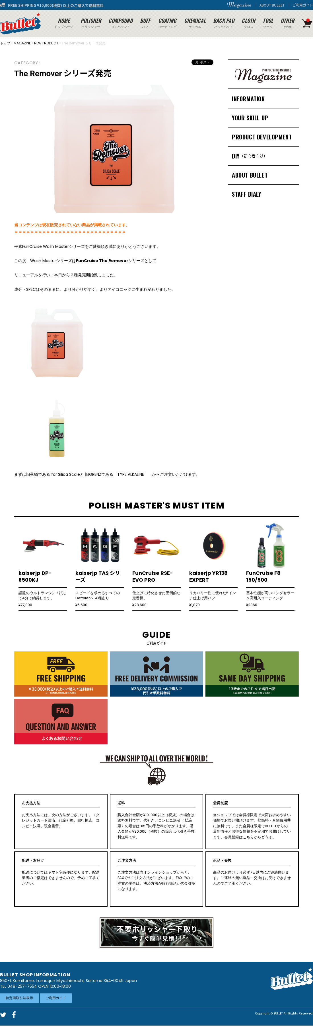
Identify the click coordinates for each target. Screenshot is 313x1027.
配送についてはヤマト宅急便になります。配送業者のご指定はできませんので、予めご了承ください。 (61, 872)
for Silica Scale (65, 474)
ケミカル (195, 23)
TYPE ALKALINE (132, 474)
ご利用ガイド (303, 5)
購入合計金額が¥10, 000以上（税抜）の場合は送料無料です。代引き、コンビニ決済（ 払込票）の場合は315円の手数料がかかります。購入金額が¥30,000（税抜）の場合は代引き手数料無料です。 (156, 820)
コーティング (167, 23)
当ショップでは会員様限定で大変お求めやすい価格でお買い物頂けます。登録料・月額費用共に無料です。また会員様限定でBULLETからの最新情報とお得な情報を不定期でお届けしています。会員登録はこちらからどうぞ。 (252, 820)
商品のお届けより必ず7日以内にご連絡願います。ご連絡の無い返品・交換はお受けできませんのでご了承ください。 (252, 872)
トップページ (63, 23)
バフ (145, 23)
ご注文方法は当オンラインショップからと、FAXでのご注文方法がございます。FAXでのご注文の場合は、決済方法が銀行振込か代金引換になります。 (156, 875)
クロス (248, 23)
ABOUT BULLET (272, 5)
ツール (268, 23)
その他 (287, 23)
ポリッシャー (91, 23)
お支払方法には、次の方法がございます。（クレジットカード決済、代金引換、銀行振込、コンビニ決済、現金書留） (61, 814)
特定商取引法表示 (19, 997)
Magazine (239, 4)
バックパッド (223, 23)
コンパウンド (120, 23)
